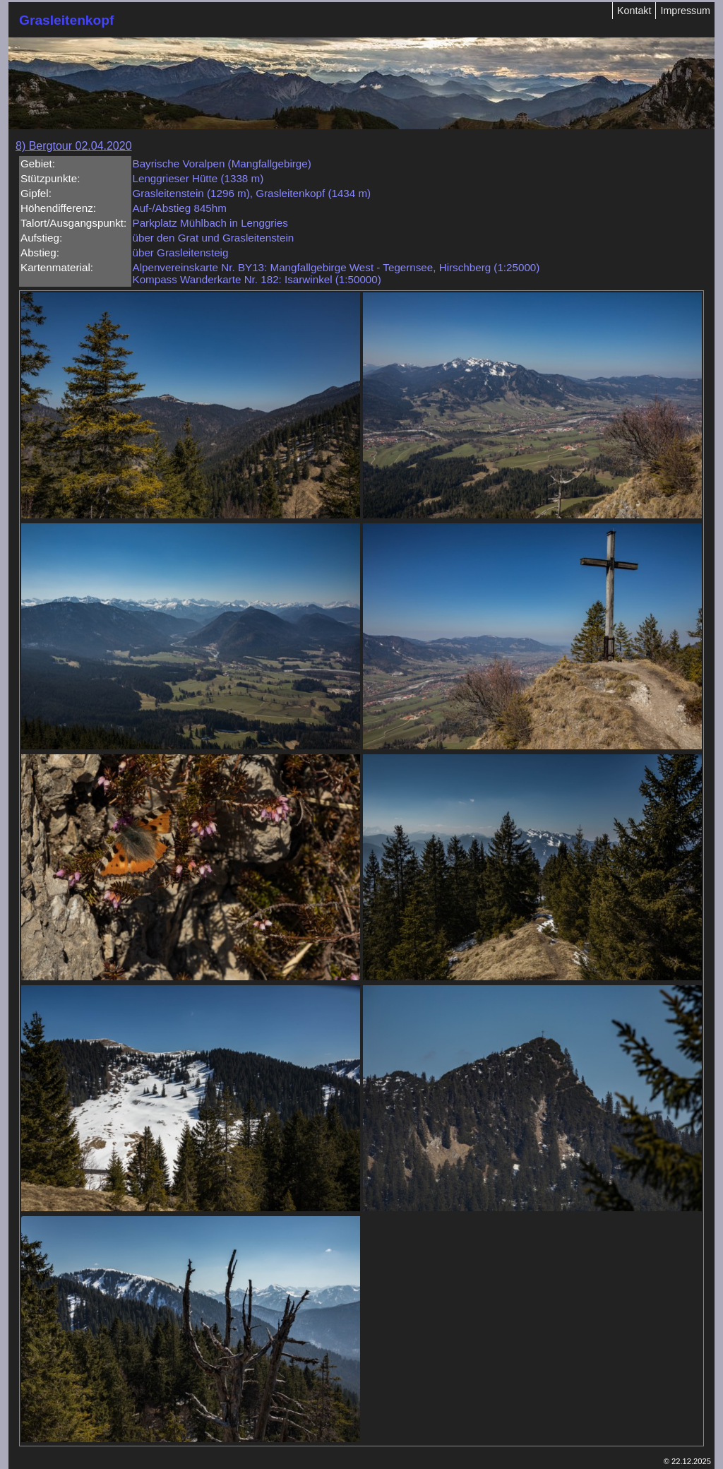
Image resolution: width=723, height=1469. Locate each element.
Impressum (685, 10)
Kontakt (634, 10)
